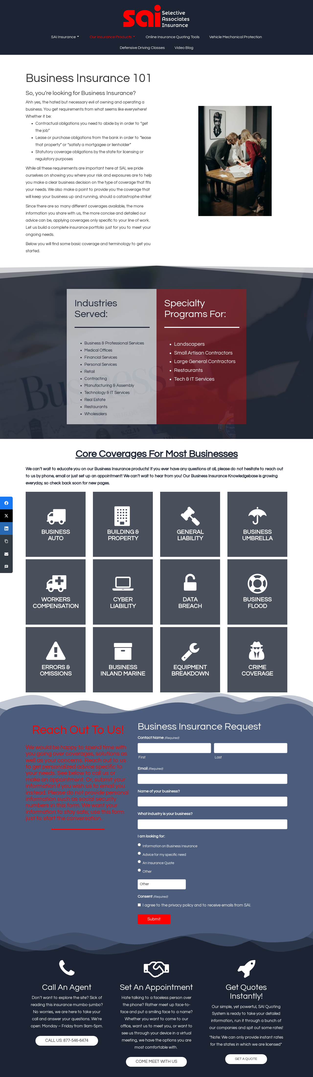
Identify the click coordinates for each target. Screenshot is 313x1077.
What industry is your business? (165, 814)
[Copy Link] (6, 541)
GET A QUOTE (246, 1059)
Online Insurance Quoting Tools (173, 37)
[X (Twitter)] (6, 515)
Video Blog (184, 48)
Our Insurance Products (112, 37)
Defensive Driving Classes (142, 48)
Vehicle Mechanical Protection (235, 37)
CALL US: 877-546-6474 (66, 1040)
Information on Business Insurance (170, 846)
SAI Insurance (65, 37)
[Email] (6, 554)
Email (150, 768)
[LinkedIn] (6, 528)
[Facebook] (6, 503)
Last (218, 757)
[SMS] (6, 566)
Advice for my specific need (164, 855)
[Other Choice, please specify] (162, 884)
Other (147, 871)
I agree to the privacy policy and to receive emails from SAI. (197, 905)
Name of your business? (159, 791)
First (141, 757)
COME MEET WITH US (156, 1061)
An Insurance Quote (158, 863)
